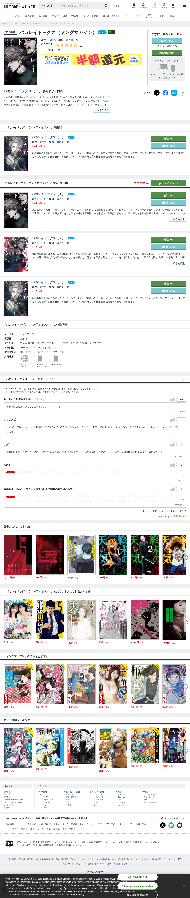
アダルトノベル (149, 797)
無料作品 (7, 797)
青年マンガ (43, 343)
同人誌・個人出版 (111, 16)
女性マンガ (48, 805)
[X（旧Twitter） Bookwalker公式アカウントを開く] (163, 825)
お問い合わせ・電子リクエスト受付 (89, 864)
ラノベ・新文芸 (90, 16)
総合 (17, 16)
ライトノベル (97, 794)
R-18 (162, 16)
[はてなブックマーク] (174, 93)
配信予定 (7, 794)
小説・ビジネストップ (49, 823)
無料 (172, 16)
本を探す (118, 5)
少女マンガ (48, 802)
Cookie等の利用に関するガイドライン (71, 859)
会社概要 (12, 859)
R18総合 (145, 792)
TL (138, 16)
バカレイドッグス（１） (23, 91)
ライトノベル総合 (97, 792)
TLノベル (121, 805)
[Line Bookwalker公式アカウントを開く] (171, 825)
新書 (67, 800)
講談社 (23, 338)
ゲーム (94, 802)
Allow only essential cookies (138, 886)
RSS (179, 859)
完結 (84, 343)
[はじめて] (154, 5)
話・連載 (43, 16)
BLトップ (91, 823)
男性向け (32, 343)
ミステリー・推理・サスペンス (65, 343)
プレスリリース (169, 859)
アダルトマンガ (149, 794)
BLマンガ (121, 794)
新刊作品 (7, 792)
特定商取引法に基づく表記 (129, 859)
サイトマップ (68, 864)
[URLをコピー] (182, 93)
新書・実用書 (69, 829)
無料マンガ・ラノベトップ (111, 823)
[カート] (172, 5)
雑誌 (67, 802)
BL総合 (118, 792)
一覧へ (59, 50)
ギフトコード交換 (120, 864)
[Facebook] (165, 93)
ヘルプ (108, 864)
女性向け (99, 800)
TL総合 (118, 800)
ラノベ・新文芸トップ (73, 823)
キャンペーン (9, 805)
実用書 (24, 829)
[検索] (106, 5)
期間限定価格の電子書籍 (13, 800)
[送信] (106, 5)
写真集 (68, 805)
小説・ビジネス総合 (72, 792)
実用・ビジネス (72, 797)
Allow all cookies (137, 876)
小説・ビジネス (70, 16)
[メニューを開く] (185, 6)
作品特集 (7, 808)
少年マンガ (48, 797)
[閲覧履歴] (163, 5)
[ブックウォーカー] (19, 5)
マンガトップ (29, 823)
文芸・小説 (70, 794)
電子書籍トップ (13, 823)
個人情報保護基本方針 (45, 859)
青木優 (69, 39)
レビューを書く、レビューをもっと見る (164, 511)
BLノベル (121, 797)
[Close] (184, 885)
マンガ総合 (42, 792)
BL (127, 16)
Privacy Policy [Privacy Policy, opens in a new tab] (77, 894)
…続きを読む (101, 110)
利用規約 (30, 859)
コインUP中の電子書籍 (13, 802)
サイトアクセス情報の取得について (102, 859)
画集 (93, 805)
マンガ (55, 16)
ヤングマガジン (28, 334)
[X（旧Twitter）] (157, 93)
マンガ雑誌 (44, 808)
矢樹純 (52, 39)
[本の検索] (49, 5)
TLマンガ (121, 802)
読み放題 (29, 16)
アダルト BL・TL (150, 16)
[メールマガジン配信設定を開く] (179, 825)
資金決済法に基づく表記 (151, 859)
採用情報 (21, 859)
